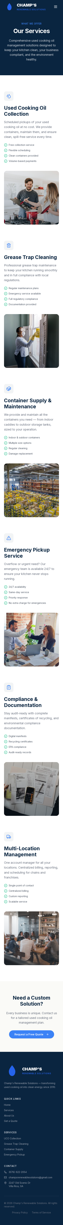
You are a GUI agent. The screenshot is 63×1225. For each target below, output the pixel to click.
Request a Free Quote (31, 1034)
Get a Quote (10, 1121)
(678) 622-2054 (15, 1172)
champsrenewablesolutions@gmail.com (28, 1177)
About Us (9, 1115)
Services (9, 1110)
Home (7, 1104)
